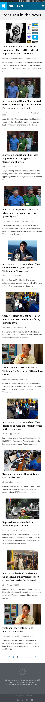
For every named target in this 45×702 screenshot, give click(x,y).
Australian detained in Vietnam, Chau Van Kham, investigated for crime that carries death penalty (20, 577)
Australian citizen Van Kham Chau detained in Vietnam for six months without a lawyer (22, 426)
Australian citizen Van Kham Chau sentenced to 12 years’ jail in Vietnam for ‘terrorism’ (21, 268)
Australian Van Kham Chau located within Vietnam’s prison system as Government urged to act (21, 105)
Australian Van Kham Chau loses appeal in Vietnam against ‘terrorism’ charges (20, 158)
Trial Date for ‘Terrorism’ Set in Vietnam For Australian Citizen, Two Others (22, 371)
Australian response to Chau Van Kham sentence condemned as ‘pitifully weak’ (20, 213)
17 (35, 657)
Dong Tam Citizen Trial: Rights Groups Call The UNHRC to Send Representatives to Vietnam (20, 50)
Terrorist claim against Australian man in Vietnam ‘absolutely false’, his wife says (21, 319)
